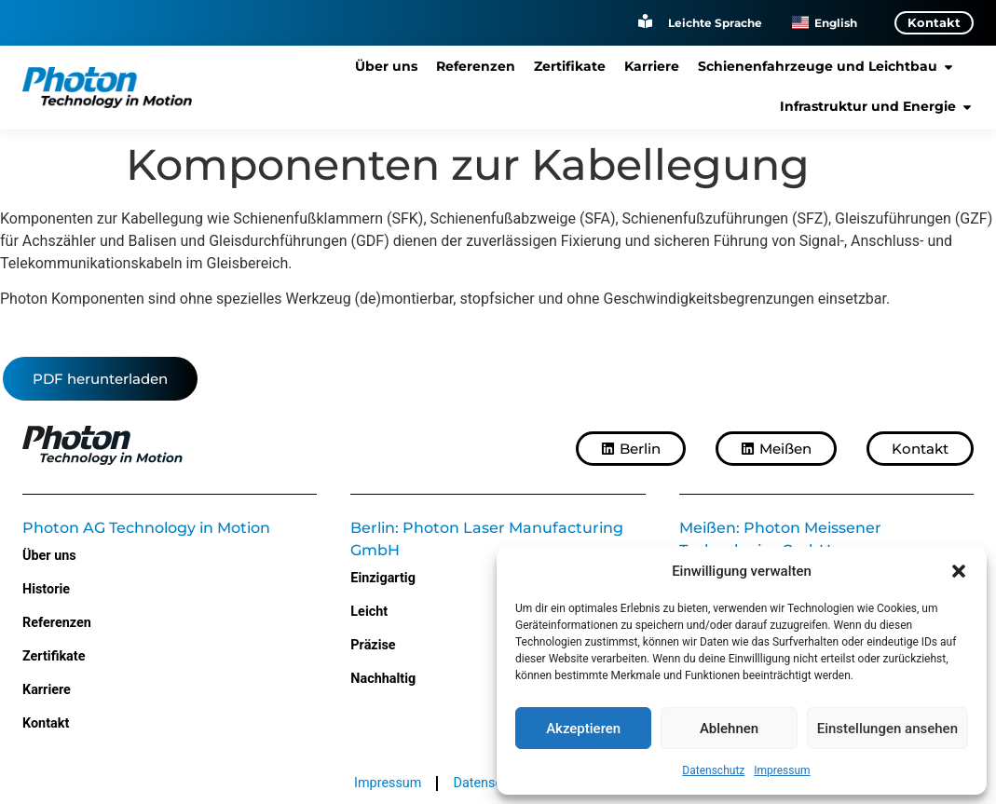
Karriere (46, 690)
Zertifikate (53, 656)
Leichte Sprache (715, 23)
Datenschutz (713, 770)
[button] (958, 571)
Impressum (782, 770)
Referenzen (56, 623)
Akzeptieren (583, 728)
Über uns (49, 556)
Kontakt (45, 723)
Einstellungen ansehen (887, 728)
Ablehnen (729, 728)
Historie (46, 589)
